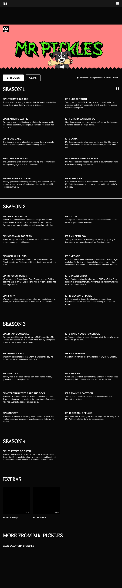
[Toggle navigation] (117, 3)
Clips (33, 77)
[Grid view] (117, 88)
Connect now (112, 78)
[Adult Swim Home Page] (9, 3)
